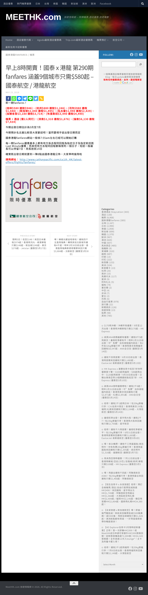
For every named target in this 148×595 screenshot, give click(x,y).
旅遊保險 (106, 310)
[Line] (30, 98)
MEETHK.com (33, 17)
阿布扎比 (106, 281)
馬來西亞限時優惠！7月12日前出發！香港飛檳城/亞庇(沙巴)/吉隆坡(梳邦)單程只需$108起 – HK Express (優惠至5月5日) (122, 462)
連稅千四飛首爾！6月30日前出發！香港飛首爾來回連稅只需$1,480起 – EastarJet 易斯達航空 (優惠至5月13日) (122, 360)
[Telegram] (24, 98)
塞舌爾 (105, 287)
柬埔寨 (105, 251)
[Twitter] (35, 98)
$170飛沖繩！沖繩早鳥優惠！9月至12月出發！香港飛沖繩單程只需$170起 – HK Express (123, 328)
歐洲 (93, 3)
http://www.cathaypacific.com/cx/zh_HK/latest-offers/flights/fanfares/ (44, 160)
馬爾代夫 (106, 276)
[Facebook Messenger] (19, 98)
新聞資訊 (106, 307)
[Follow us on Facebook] (131, 54)
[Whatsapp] (13, 98)
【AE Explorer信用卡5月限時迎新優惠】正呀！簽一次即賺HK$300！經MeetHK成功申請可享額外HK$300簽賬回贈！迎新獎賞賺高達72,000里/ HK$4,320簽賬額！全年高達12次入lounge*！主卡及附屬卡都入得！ (122, 534)
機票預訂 (101, 40)
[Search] (140, 64)
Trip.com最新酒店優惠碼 (79, 40)
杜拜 (104, 270)
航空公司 (117, 40)
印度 (104, 256)
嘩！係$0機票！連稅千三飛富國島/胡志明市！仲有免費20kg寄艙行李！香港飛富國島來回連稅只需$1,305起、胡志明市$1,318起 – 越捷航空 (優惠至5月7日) (123, 448)
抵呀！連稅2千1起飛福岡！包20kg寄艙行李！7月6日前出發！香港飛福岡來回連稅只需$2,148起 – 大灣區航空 (122, 550)
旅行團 (105, 304)
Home (9, 40)
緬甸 (104, 284)
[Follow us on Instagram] (136, 54)
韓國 (64, 3)
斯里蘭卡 (106, 267)
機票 (32, 54)
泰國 (55, 3)
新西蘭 (105, 262)
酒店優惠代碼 (24, 40)
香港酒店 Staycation (112, 211)
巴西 (104, 298)
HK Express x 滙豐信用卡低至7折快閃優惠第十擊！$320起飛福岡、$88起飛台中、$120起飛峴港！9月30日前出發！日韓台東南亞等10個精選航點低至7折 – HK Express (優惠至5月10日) (122, 374)
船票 (104, 312)
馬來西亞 (106, 245)
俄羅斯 (105, 248)
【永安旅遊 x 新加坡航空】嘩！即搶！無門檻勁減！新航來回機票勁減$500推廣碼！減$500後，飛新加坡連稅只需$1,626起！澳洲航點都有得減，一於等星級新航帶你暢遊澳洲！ (122, 515)
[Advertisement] (123, 142)
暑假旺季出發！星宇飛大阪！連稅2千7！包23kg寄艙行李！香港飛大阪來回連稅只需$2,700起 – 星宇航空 (122, 420)
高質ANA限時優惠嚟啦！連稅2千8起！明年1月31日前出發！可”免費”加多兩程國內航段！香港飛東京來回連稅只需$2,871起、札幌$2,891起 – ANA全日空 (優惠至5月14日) (123, 392)
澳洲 (84, 3)
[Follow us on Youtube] (140, 54)
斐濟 (104, 279)
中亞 (104, 290)
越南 (104, 253)
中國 (104, 242)
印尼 (104, 259)
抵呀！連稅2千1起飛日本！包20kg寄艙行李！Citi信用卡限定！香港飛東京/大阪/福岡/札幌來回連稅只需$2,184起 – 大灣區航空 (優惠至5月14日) (122, 407)
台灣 (46, 3)
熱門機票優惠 (24, 3)
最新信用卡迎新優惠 (16, 47)
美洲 (104, 265)
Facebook (105, 3)
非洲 (104, 293)
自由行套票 (107, 301)
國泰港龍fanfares (16, 54)
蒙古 (104, 295)
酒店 (104, 214)
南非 (104, 273)
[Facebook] (8, 98)
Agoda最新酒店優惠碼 (49, 40)
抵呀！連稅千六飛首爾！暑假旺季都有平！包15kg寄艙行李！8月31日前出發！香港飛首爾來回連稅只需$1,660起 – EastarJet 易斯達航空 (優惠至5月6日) (122, 433)
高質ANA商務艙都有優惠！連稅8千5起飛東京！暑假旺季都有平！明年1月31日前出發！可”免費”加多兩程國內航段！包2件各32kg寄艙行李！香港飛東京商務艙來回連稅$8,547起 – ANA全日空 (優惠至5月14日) (123, 344)
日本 (37, 3)
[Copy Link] (41, 98)
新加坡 (74, 3)
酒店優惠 (8, 3)
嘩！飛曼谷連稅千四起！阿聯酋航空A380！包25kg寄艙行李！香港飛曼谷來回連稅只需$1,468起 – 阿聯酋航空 (122, 475)
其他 (104, 315)
